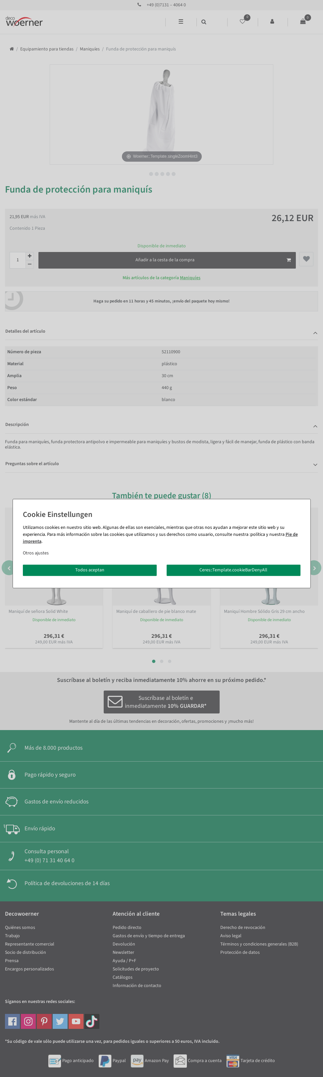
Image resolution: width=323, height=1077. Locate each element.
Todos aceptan (89, 570)
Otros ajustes (36, 553)
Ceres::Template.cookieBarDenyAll (233, 570)
